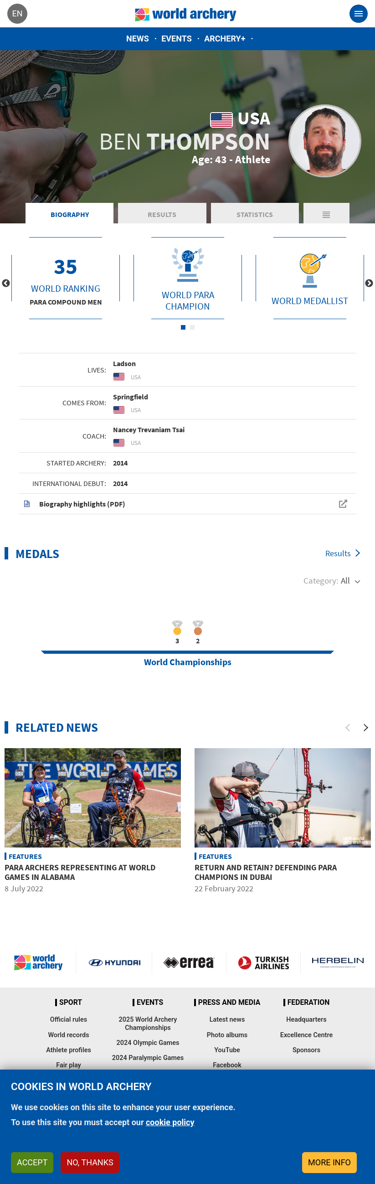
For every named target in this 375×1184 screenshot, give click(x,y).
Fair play (68, 1065)
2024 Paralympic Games (148, 1058)
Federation (309, 1002)
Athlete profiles (68, 1050)
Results (162, 214)
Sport (70, 1002)
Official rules (68, 1020)
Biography (70, 214)
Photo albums (227, 1035)
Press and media (229, 1002)
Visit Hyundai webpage (114, 962)
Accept (32, 1162)
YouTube (227, 1050)
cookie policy (170, 1122)
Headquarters (306, 1020)
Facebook (227, 1065)
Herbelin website (338, 962)
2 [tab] (192, 327)
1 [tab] (183, 327)
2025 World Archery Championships (148, 1023)
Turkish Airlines (263, 962)
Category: (321, 580)
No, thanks (90, 1162)
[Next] (365, 727)
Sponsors (306, 1050)
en (17, 13)
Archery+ (224, 38)
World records (68, 1035)
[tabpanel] (66, 278)
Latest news (227, 1020)
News (137, 38)
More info (329, 1162)
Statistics (254, 214)
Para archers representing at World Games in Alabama (80, 872)
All (345, 580)
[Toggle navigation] (358, 14)
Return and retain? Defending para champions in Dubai (266, 872)
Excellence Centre (306, 1035)
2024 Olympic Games (148, 1043)
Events (176, 38)
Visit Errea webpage (189, 962)
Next (369, 283)
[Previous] (347, 727)
